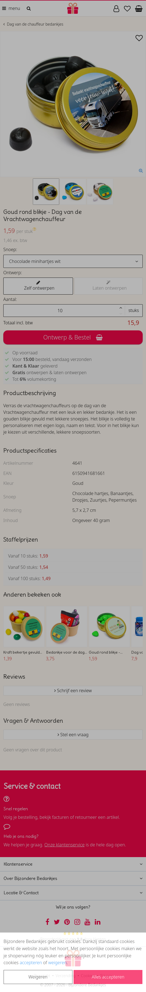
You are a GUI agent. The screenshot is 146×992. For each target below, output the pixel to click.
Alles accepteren (108, 977)
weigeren (57, 963)
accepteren (31, 963)
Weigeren (37, 977)
